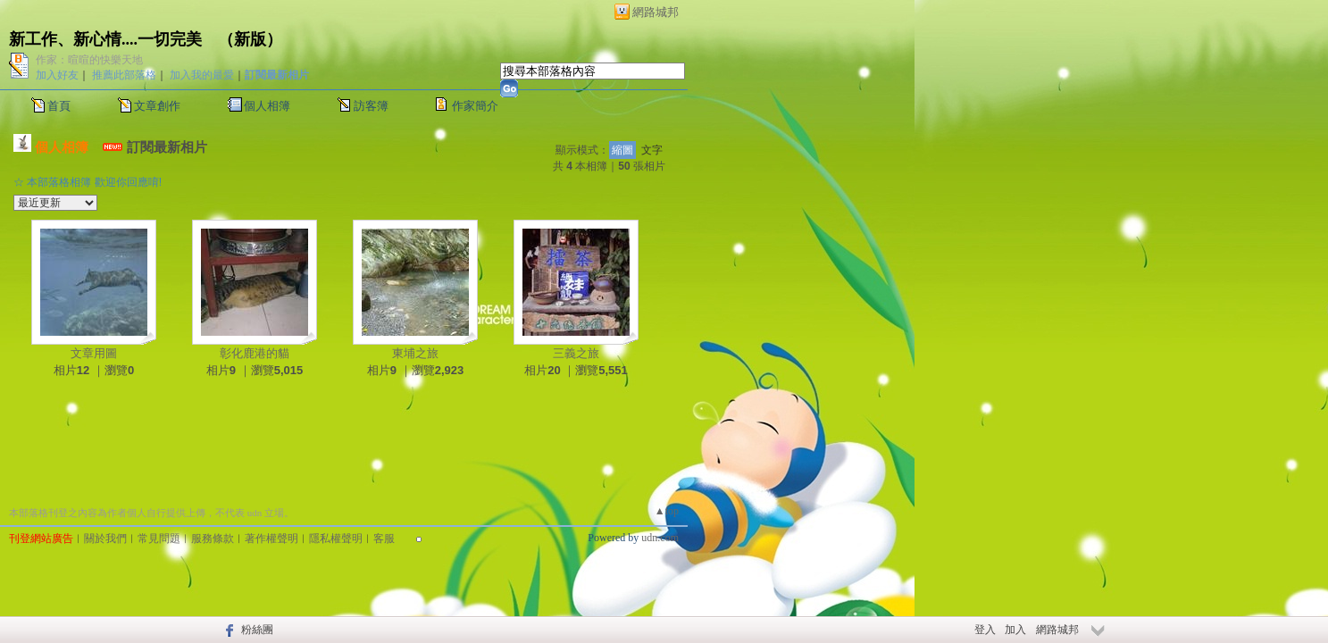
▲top (667, 511)
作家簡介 (475, 106)
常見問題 (159, 538)
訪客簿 (371, 106)
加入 (1015, 629)
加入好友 (57, 75)
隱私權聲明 (336, 538)
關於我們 (105, 538)
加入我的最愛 (202, 75)
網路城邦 (655, 12)
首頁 (59, 106)
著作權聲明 (271, 538)
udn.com (660, 537)
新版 (250, 39)
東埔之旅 (415, 353)
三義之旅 (576, 353)
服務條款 (212, 538)
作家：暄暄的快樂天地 (89, 60)
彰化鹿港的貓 (254, 353)
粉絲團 (257, 629)
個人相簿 (267, 106)
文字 (652, 150)
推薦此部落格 (124, 75)
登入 (985, 629)
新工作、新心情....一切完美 (105, 39)
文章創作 (157, 106)
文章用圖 (94, 353)
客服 (384, 538)
